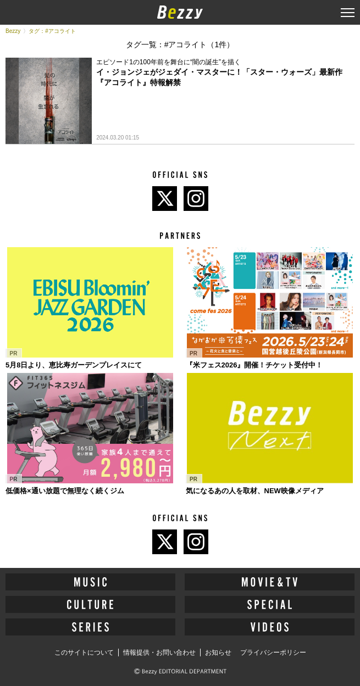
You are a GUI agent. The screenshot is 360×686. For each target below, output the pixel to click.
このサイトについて (84, 652)
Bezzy (12, 31)
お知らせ (218, 652)
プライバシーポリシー (273, 652)
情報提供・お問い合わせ (159, 652)
